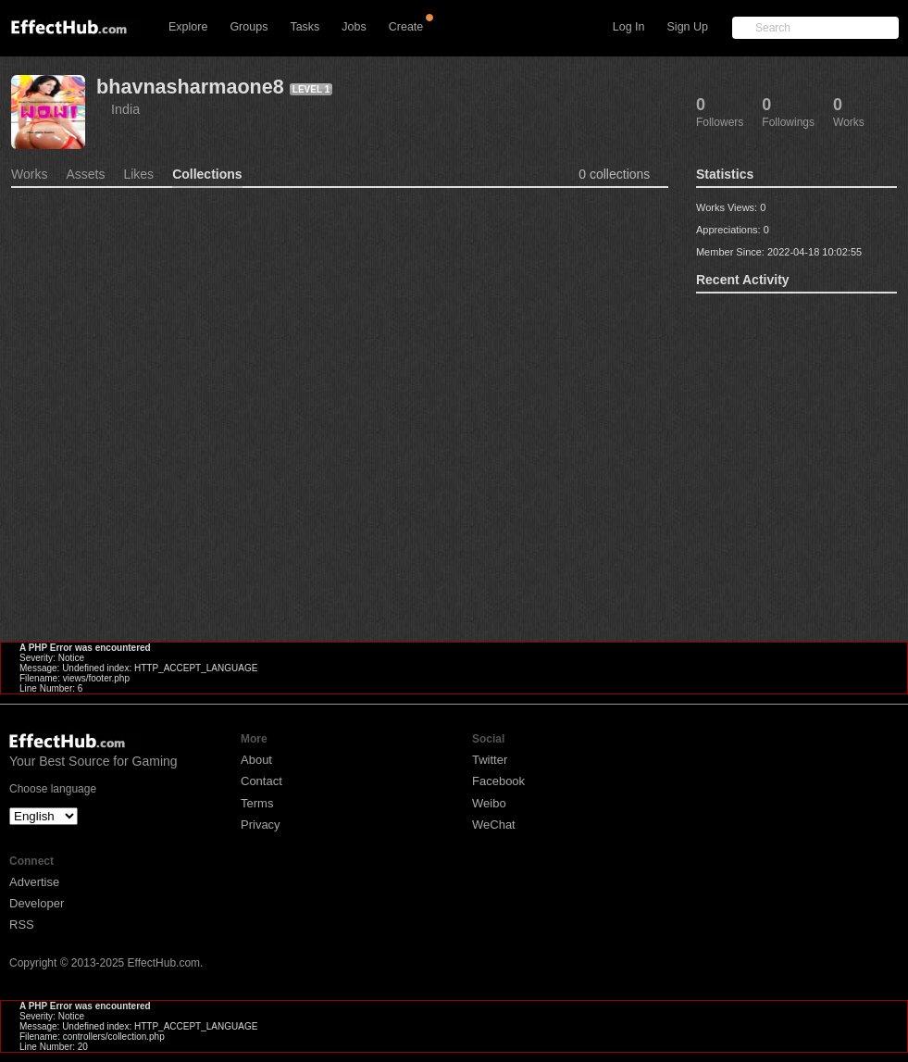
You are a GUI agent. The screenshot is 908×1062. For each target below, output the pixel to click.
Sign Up (687, 26)
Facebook (498, 781)
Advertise (34, 882)
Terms (257, 803)
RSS (21, 924)
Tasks (304, 26)
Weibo (489, 803)
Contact (261, 781)
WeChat (494, 824)
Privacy (260, 824)
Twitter (489, 760)
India (125, 109)
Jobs (354, 26)
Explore (187, 26)
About (256, 760)
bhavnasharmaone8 (190, 86)
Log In (629, 26)
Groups (248, 26)
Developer (36, 903)
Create (406, 26)
